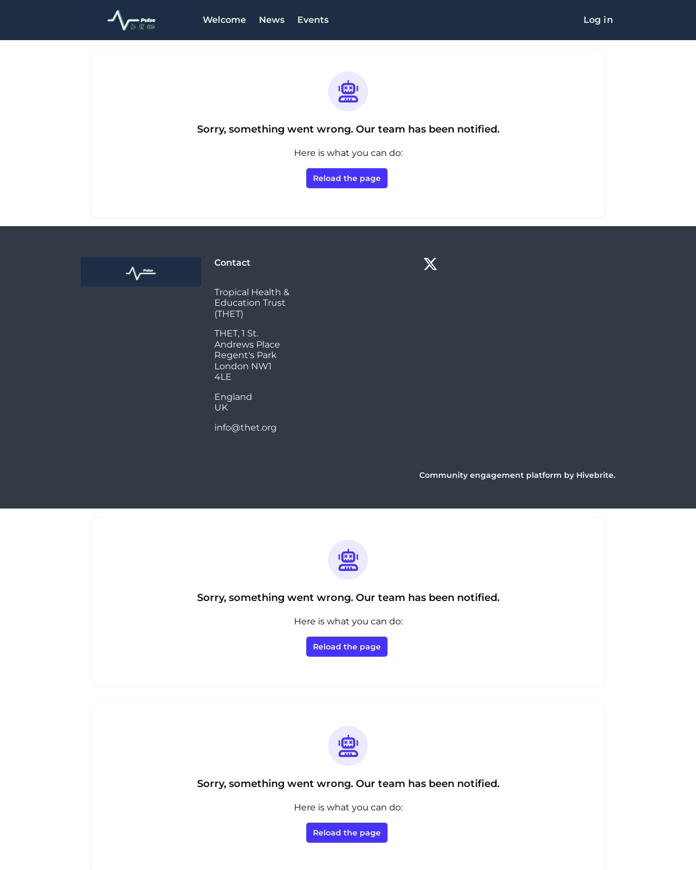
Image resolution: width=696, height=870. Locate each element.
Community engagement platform (502, 464)
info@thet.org (243, 416)
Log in (599, 20)
